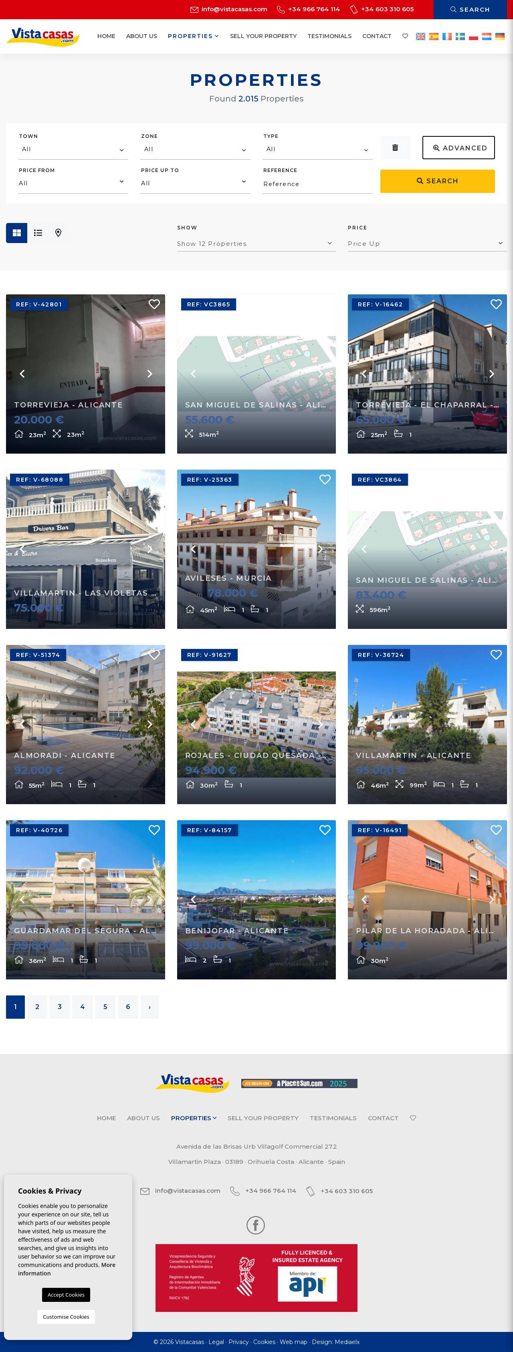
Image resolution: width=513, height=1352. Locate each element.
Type (271, 136)
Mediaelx (347, 1342)
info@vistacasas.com (228, 9)
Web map (293, 1342)
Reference (280, 170)
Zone (149, 136)
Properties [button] (193, 36)
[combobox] (73, 150)
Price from (37, 170)
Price (358, 228)
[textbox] (73, 149)
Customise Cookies (66, 1316)
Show (187, 228)
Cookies (264, 1342)
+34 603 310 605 (382, 9)
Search (470, 9)
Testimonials (329, 36)
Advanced (460, 148)
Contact (377, 36)
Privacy (238, 1342)
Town (28, 136)
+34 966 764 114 (308, 9)
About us (141, 36)
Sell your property (263, 36)
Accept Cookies (66, 1294)
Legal (216, 1342)
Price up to (160, 170)
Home (106, 36)
